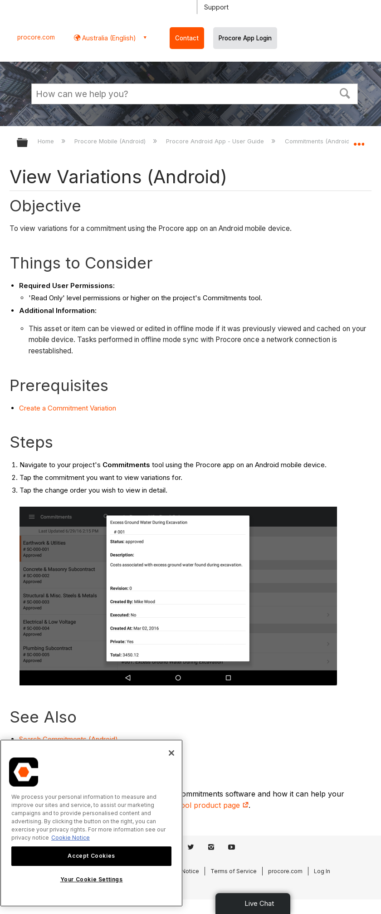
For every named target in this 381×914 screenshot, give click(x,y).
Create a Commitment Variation (67, 408)
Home (47, 141)
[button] (345, 92)
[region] (91, 823)
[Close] (171, 753)
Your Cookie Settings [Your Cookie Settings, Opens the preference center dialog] (91, 879)
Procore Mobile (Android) (110, 141)
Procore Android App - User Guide (216, 141)
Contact (187, 38)
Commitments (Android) (319, 141)
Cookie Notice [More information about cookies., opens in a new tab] (70, 837)
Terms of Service (233, 871)
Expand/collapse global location (358, 139)
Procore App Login (245, 38)
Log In (322, 871)
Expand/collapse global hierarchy (28, 143)
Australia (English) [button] (108, 38)
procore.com (36, 37)
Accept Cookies (91, 855)
